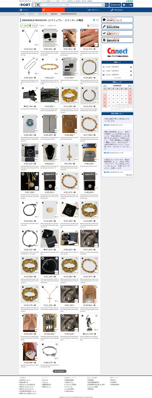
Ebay (91, 397)
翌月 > (130, 86)
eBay (24, 25)
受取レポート (47, 386)
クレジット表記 (93, 386)
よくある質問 (69, 389)
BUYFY (113, 380)
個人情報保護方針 (93, 382)
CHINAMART (115, 384)
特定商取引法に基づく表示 (96, 384)
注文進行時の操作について (28, 391)
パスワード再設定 (70, 384)
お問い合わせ (69, 391)
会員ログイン (69, 382)
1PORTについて (25, 380)
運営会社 (91, 389)
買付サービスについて (27, 386)
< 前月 (105, 86)
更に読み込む (59, 371)
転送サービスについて (27, 389)
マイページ (68, 386)
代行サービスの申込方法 (27, 384)
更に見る (129, 175)
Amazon (33, 25)
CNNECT (114, 382)
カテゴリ (45, 380)
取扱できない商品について (28, 393)
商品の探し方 (24, 382)
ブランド (45, 382)
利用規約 (91, 380)
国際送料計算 (47, 384)
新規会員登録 (69, 380)
